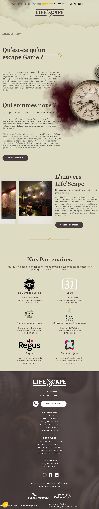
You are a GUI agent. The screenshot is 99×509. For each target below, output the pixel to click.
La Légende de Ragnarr (49, 447)
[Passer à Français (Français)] (87, 4)
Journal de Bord (49, 431)
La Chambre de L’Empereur (49, 441)
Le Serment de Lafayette (49, 444)
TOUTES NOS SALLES (69, 225)
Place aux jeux (69, 353)
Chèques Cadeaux (49, 422)
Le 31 (69, 292)
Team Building (49, 428)
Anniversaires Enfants (49, 425)
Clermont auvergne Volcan (69, 323)
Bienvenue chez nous (29, 323)
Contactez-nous (54, 404)
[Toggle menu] (95, 4)
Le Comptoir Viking (29, 292)
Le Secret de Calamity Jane (49, 450)
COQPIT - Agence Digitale (24, 505)
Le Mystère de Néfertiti (50, 453)
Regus (29, 353)
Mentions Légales (57, 504)
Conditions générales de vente (63, 506)
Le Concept (49, 416)
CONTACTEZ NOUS (15, 158)
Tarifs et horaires (49, 419)
